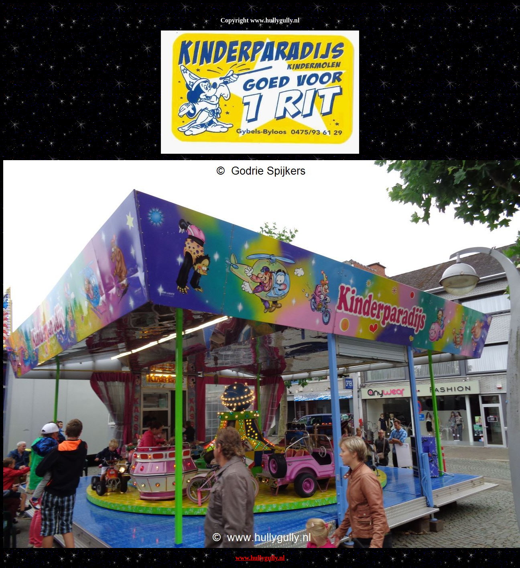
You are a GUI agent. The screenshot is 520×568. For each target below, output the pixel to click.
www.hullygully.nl (260, 557)
